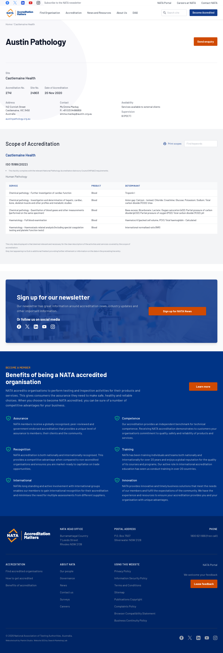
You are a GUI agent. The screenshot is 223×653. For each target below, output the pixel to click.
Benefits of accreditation (21, 585)
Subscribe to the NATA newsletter (62, 2)
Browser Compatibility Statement (134, 613)
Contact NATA (209, 2)
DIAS (135, 12)
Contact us (66, 592)
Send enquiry (205, 41)
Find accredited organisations (24, 571)
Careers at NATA (186, 2)
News (63, 585)
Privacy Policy (122, 571)
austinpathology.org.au (18, 118)
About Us (122, 12)
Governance (67, 578)
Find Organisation (50, 12)
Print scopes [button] (174, 143)
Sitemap (119, 592)
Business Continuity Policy (130, 620)
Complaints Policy (125, 606)
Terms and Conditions (127, 585)
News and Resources (99, 12)
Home (9, 24)
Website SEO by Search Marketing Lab (50, 640)
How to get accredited (19, 578)
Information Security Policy (130, 578)
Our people (67, 571)
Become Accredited (203, 12)
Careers (65, 606)
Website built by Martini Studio (19, 640)
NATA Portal (164, 2)
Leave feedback (204, 583)
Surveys (65, 599)
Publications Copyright (128, 599)
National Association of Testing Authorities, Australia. (43, 635)
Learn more (203, 386)
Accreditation (74, 12)
